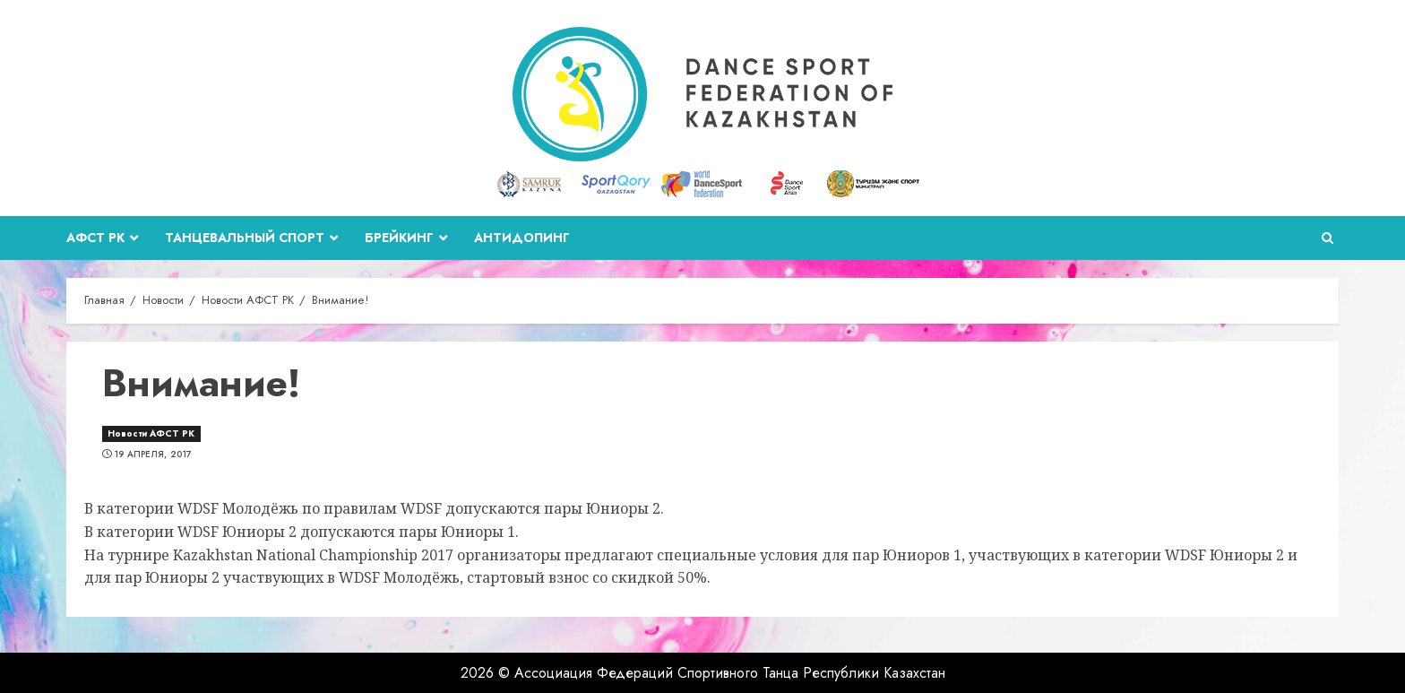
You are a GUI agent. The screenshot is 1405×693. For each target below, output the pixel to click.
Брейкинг (399, 238)
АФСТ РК (95, 238)
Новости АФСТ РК (151, 433)
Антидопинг (522, 238)
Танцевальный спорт (244, 238)
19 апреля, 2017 (154, 454)
